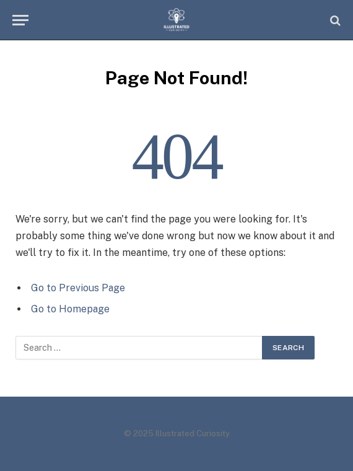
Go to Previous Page (78, 288)
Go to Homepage (70, 309)
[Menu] (20, 20)
